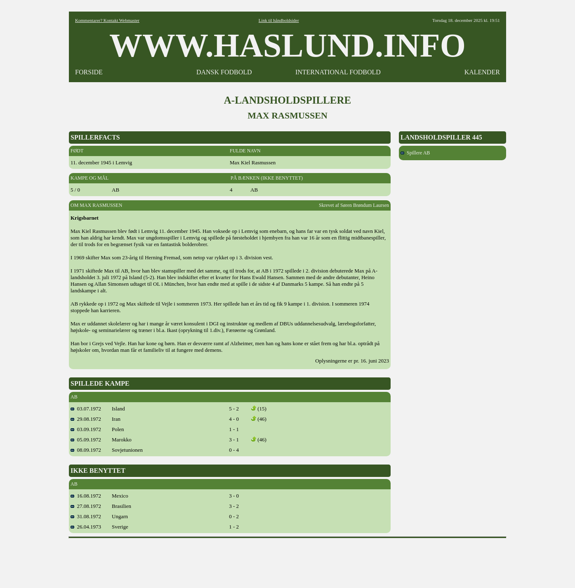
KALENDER (482, 72)
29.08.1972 (86, 419)
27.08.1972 (86, 506)
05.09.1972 (86, 439)
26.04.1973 (86, 527)
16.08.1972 (86, 496)
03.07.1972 (86, 408)
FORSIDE (89, 72)
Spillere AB (415, 153)
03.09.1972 (86, 429)
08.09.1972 (86, 450)
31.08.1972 (86, 516)
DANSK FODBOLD (224, 72)
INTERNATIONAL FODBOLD (338, 72)
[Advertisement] (287, 560)
